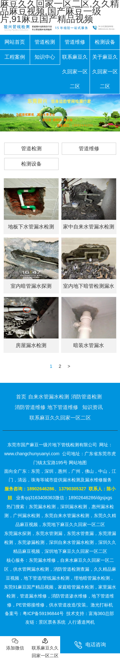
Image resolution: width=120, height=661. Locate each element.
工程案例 (14, 57)
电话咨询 (90, 645)
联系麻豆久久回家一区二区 (75, 71)
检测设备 (105, 42)
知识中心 (45, 57)
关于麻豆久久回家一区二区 (105, 71)
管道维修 (75, 42)
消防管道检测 (86, 396)
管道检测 (45, 42)
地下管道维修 (62, 407)
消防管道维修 (30, 407)
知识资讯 (92, 407)
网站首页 (14, 42)
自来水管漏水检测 (48, 396)
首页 (21, 396)
